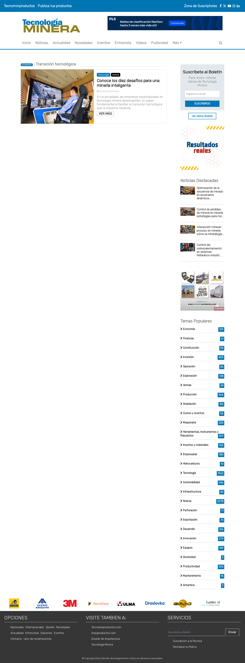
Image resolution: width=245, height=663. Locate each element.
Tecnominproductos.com (106, 627)
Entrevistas (32, 633)
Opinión (50, 627)
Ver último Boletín (202, 116)
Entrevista (123, 43)
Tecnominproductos (19, 6)
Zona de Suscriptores (200, 6)
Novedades (83, 43)
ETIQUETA (26, 65)
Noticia (115, 75)
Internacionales (35, 627)
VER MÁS (105, 114)
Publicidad (159, 43)
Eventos (103, 43)
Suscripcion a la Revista (187, 641)
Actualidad (61, 43)
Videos (141, 43)
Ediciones (46, 633)
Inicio (26, 43)
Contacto (16, 638)
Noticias (41, 43)
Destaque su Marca (185, 646)
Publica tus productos (55, 6)
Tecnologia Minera (102, 644)
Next (227, 603)
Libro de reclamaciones (38, 638)
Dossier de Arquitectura (105, 638)
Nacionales (17, 627)
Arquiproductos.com (103, 633)
